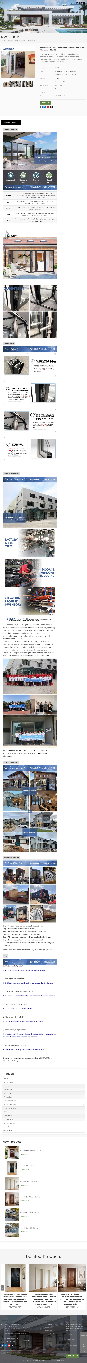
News (24, 1324)
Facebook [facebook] (41, 107)
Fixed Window (8, 1115)
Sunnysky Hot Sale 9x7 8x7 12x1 (29, 1212)
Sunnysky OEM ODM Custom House (31, 1166)
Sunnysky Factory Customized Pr (30, 1150)
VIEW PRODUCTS (15, 1307)
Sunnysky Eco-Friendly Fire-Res (30, 1197)
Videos (25, 1337)
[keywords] (9, 1352)
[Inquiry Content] (76, 1347)
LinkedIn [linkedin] (44, 107)
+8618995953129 (15, 1338)
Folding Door (8, 1086)
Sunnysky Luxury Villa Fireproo (29, 1181)
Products (25, 1334)
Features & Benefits (11, 122)
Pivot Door (7, 1093)
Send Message (73, 1356)
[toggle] (2, 3)
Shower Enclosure (9, 1127)
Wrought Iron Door (9, 1101)
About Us (25, 1327)
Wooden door (7, 1130)
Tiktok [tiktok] (51, 107)
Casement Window (10, 1108)
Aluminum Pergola (9, 1123)
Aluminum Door (8, 1082)
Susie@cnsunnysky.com (15, 1333)
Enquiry (45, 102)
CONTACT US (10, 753)
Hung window (8, 1119)
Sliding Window (9, 1112)
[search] (19, 1352)
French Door (8, 1097)
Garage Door (7, 1078)
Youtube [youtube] (48, 107)
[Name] (70, 1335)
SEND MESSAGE (25, 753)
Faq (24, 1330)
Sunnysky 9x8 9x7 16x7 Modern (29, 1228)
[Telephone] (70, 1340)
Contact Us (12, 950)
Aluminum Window (9, 1104)
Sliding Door (8, 1089)
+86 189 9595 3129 (10, 1342)
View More (23, 1154)
